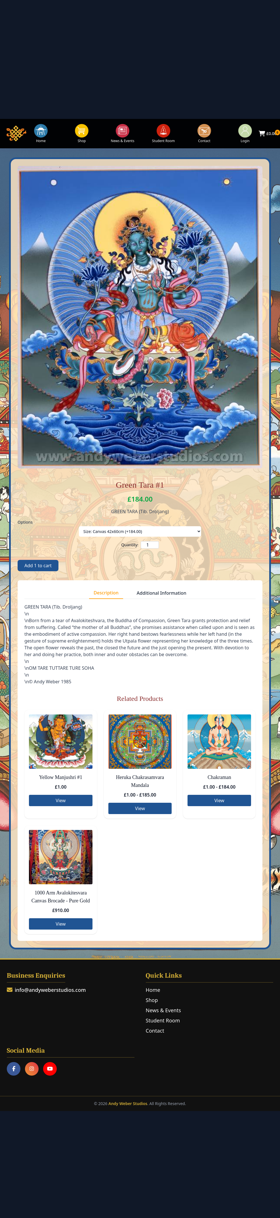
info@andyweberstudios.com (46, 989)
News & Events (122, 133)
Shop (82, 133)
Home (41, 133)
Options (25, 522)
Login (245, 133)
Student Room (163, 133)
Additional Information (161, 593)
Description (106, 593)
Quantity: (129, 544)
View (61, 800)
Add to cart (38, 565)
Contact (204, 133)
